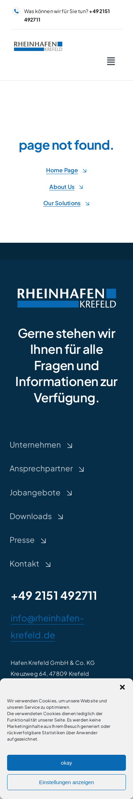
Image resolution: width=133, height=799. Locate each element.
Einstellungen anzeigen (66, 784)
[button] (122, 688)
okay (66, 764)
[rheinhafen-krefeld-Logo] (38, 42)
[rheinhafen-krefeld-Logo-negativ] (66, 288)
